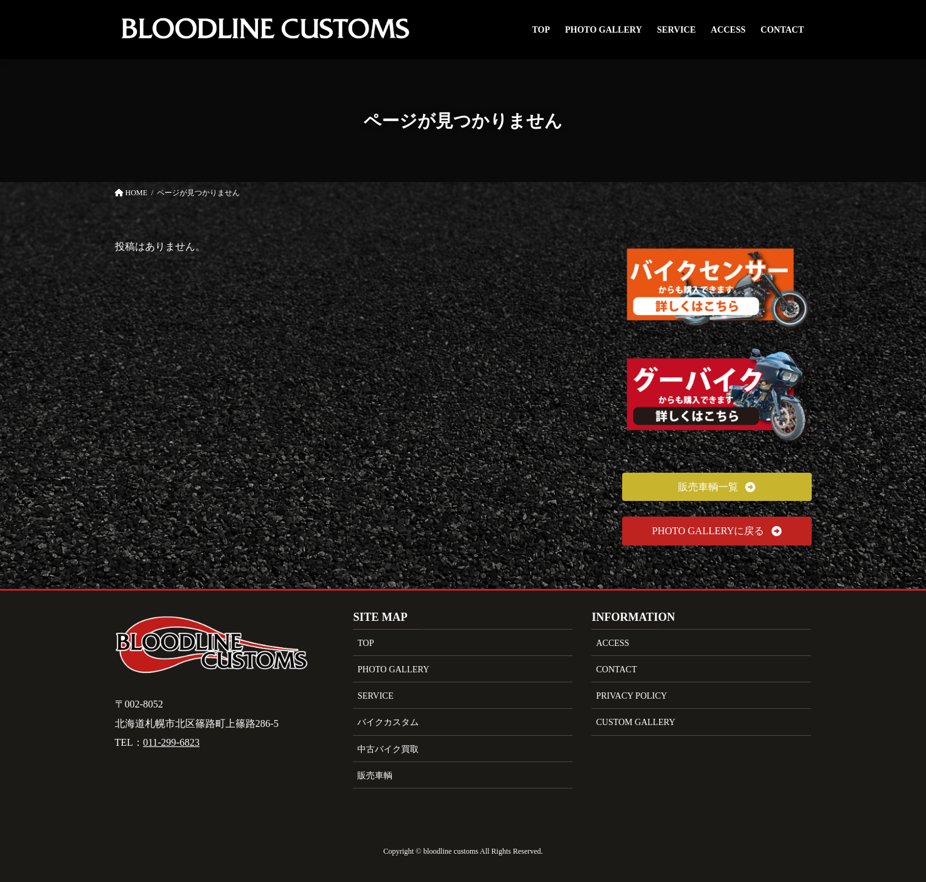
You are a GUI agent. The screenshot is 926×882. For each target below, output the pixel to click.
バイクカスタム (388, 722)
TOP (365, 643)
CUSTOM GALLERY (635, 722)
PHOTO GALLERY (393, 669)
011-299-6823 (171, 742)
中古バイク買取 (388, 749)
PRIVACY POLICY (631, 696)
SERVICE (375, 696)
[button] (717, 487)
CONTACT (616, 669)
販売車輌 (374, 775)
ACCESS (612, 643)
